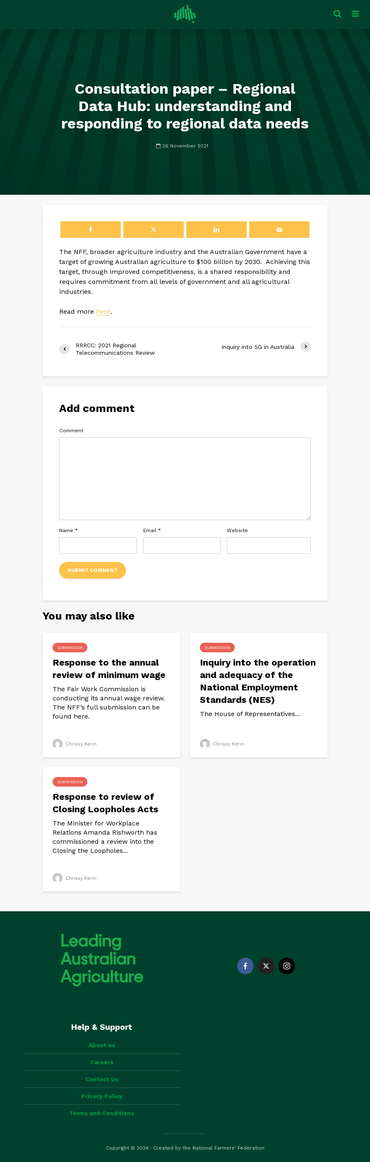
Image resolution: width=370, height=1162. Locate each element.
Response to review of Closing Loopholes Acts (105, 803)
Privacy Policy (102, 1096)
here (103, 311)
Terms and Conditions (101, 1113)
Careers (101, 1062)
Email (152, 530)
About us (102, 1045)
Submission (70, 647)
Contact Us (101, 1079)
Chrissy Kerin (75, 744)
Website (237, 530)
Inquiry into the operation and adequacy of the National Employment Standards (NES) (258, 681)
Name (68, 530)
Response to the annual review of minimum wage (109, 668)
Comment (71, 430)
